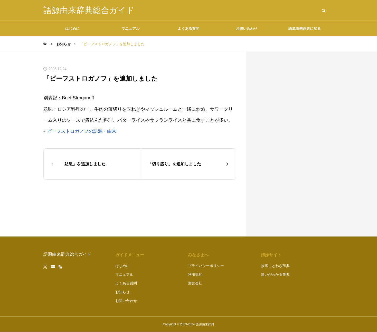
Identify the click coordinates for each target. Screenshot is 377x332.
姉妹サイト (271, 255)
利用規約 (195, 274)
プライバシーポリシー (206, 266)
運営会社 (195, 283)
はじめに (72, 28)
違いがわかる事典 (275, 274)
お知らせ (122, 292)
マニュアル (130, 28)
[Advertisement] (295, 144)
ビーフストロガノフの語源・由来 (81, 131)
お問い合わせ (246, 28)
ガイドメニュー (129, 255)
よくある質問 (188, 28)
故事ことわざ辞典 (275, 266)
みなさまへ (198, 255)
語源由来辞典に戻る (304, 28)
